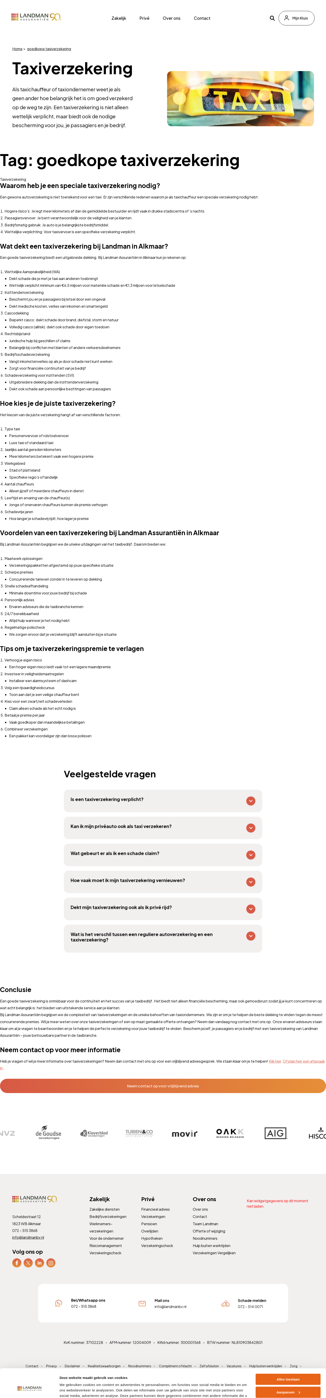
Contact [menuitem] (202, 18)
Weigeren (288, 1380)
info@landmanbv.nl (28, 1243)
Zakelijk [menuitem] (118, 18)
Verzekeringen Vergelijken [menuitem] (214, 1258)
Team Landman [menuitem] (205, 1230)
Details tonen (70, 1389)
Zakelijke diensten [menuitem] (104, 1216)
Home (17, 48)
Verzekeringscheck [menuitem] (105, 1258)
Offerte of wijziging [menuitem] (209, 1237)
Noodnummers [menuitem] (205, 1244)
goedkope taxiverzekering (49, 48)
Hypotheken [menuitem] (152, 1244)
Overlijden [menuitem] (150, 1237)
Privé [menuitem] (144, 18)
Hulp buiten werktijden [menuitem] (211, 1251)
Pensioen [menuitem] (149, 1230)
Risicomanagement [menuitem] (106, 1251)
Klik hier (275, 1061)
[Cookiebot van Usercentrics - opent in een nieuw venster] (29, 1389)
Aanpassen (288, 1367)
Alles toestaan (288, 1355)
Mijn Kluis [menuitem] (300, 18)
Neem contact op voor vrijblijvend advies (163, 1086)
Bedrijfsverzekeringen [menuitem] (108, 1223)
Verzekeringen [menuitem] (153, 1223)
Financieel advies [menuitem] (156, 1216)
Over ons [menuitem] (171, 18)
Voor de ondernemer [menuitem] (106, 1244)
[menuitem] (17, 1268)
